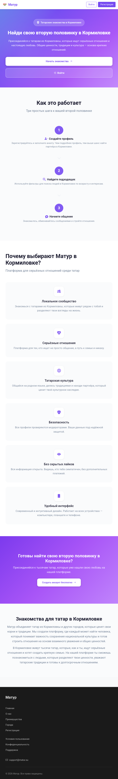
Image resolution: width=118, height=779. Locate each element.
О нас (9, 713)
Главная (10, 708)
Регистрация (106, 4)
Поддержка (12, 750)
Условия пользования (18, 739)
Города (9, 724)
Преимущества (14, 719)
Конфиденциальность (17, 744)
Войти (91, 4)
